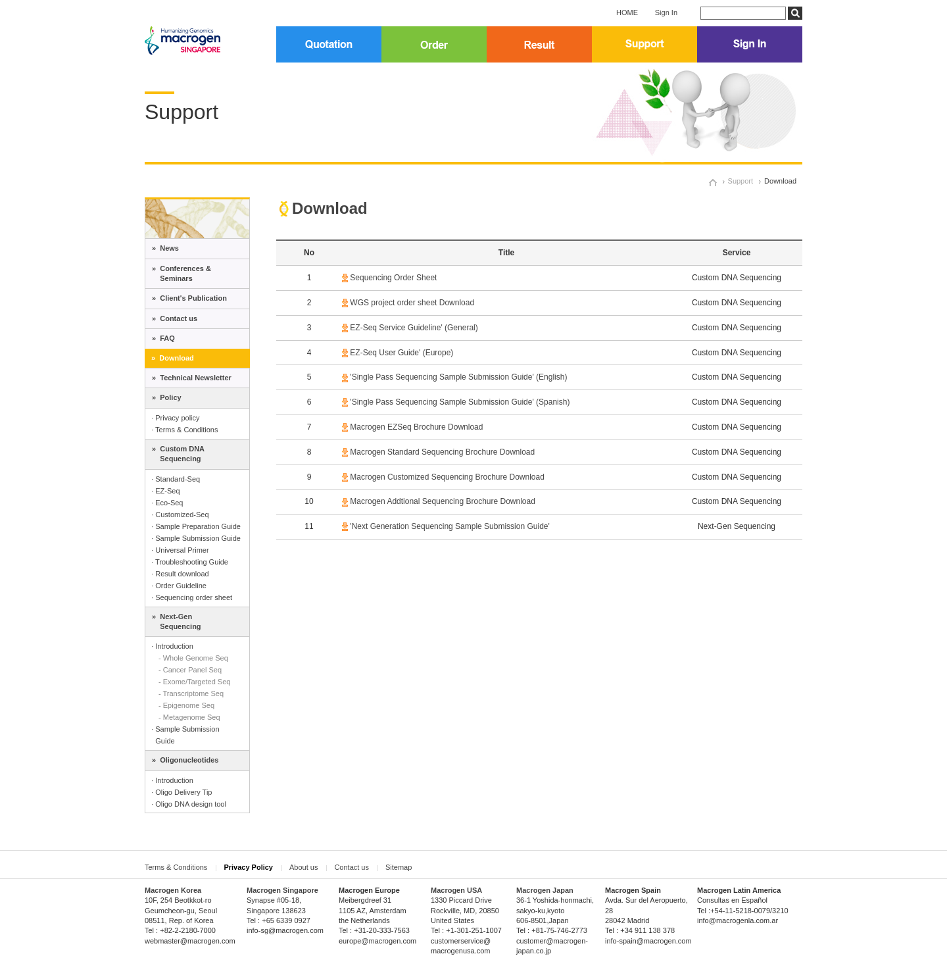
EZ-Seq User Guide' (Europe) (400, 352)
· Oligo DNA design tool (188, 804)
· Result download (179, 574)
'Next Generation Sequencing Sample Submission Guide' (449, 526)
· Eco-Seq (167, 503)
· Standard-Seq (175, 479)
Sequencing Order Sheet (393, 277)
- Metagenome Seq (189, 717)
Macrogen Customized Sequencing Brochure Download (447, 477)
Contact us (351, 867)
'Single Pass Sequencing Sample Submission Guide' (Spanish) (460, 402)
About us (303, 867)
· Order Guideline (178, 586)
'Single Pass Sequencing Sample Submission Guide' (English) (458, 377)
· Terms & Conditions (184, 430)
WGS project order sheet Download (412, 302)
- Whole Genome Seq (193, 658)
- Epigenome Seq (186, 705)
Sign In (666, 12)
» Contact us (174, 318)
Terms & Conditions (176, 867)
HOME (627, 12)
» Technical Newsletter (191, 378)
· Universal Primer (179, 550)
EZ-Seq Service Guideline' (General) (413, 327)
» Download (172, 358)
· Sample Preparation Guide (196, 526)
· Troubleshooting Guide (189, 562)
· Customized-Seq (179, 514)
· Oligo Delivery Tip (181, 792)
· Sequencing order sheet (191, 597)
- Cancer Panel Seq (190, 670)
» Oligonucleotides (185, 760)
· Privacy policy (175, 418)
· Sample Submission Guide (196, 538)
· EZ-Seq (165, 491)
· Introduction (172, 646)
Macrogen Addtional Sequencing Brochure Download (442, 501)
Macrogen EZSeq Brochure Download (415, 427)
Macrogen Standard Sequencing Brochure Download (442, 452)
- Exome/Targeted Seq (194, 682)
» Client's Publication (189, 298)
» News (165, 248)
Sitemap (398, 867)
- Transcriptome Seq (191, 693)
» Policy (167, 397)
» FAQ (163, 338)
